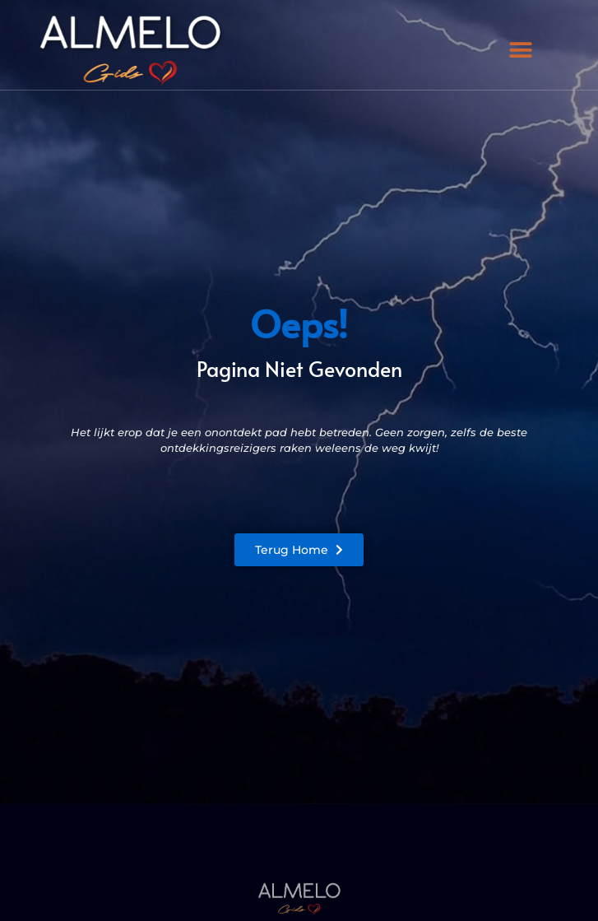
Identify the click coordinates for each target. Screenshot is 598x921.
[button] (520, 50)
